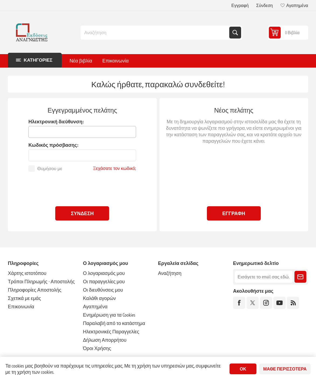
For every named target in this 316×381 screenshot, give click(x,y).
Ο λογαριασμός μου (104, 273)
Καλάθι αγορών (99, 298)
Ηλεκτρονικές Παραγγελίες (111, 331)
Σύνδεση (264, 5)
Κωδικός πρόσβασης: (53, 145)
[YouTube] (279, 303)
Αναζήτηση (235, 33)
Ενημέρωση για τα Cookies (109, 315)
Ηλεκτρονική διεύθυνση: (56, 121)
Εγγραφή (240, 5)
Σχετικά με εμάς (24, 298)
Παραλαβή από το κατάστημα (114, 323)
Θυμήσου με (49, 169)
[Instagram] (266, 303)
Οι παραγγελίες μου (104, 281)
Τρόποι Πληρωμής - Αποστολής (41, 281)
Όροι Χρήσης (97, 348)
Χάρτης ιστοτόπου (27, 273)
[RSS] (293, 303)
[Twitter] (252, 303)
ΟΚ (243, 369)
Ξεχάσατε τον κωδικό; (114, 168)
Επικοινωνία (21, 306)
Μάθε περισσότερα (285, 369)
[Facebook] (239, 303)
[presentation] (82, 187)
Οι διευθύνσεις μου (103, 290)
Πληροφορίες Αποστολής (34, 290)
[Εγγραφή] (264, 277)
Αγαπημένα (95, 306)
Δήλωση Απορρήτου (104, 340)
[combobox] (155, 33)
